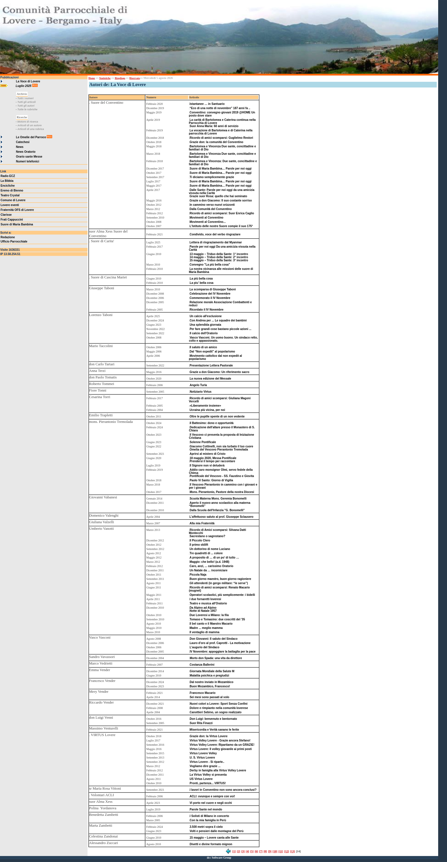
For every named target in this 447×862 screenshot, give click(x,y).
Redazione (8, 237)
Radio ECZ (8, 176)
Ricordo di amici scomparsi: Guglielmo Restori (221, 137)
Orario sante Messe (29, 156)
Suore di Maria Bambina (17, 224)
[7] (261, 851)
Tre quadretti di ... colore (206, 553)
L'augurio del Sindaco (204, 647)
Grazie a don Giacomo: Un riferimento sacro (219, 372)
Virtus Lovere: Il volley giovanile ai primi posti (221, 749)
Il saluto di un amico (203, 347)
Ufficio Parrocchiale (14, 241)
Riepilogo (120, 78)
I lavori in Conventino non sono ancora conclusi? (223, 789)
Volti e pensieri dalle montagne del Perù (216, 831)
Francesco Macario (203, 692)
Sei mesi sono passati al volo (209, 697)
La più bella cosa (201, 278)
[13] (292, 851)
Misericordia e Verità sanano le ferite (214, 729)
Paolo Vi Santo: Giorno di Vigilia (211, 480)
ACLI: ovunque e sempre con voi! (212, 796)
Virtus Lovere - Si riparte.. (207, 761)
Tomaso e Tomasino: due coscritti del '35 (217, 619)
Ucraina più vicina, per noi (207, 409)
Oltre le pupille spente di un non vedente (217, 416)
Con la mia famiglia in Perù (208, 820)
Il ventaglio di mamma (204, 632)
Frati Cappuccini (12, 219)
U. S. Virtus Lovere (202, 757)
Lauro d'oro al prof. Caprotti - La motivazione (220, 643)
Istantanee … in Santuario (207, 103)
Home (91, 78)
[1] (234, 851)
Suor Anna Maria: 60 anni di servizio (214, 126)
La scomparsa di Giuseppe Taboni (213, 289)
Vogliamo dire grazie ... (205, 766)
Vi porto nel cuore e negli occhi (211, 802)
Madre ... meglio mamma (206, 627)
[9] (269, 851)
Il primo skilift (199, 544)
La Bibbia (7, 180)
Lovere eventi (10, 205)
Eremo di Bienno (12, 190)
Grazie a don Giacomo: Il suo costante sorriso (221, 200)
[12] (286, 851)
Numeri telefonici (27, 161)
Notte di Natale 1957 (203, 610)
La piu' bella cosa (202, 282)
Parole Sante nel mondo (206, 809)
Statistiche (105, 78)
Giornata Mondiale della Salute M (212, 671)
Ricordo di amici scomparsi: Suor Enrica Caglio (222, 213)
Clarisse (6, 214)
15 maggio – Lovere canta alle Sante (214, 837)
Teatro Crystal (10, 195)
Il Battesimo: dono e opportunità (211, 423)
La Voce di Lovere (28, 81)
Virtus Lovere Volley (203, 753)
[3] (243, 851)
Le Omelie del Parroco (31, 137)
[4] (247, 851)
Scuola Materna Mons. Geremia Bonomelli (218, 498)
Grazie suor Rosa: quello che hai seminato (218, 196)
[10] (275, 851)
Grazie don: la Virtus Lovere (208, 736)
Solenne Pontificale (203, 442)
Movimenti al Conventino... (208, 221)
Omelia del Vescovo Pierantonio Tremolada (219, 449)
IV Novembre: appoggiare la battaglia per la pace (222, 651)
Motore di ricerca (27, 121)
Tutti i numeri (25, 98)
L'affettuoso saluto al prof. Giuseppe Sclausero (221, 516)
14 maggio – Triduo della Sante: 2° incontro (219, 257)
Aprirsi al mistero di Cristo (207, 453)
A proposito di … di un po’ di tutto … (214, 557)
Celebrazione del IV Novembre (210, 293)
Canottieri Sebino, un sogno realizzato (215, 712)
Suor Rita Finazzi (201, 723)
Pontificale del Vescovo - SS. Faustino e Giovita (222, 476)
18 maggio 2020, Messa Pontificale (213, 458)
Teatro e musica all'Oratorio (208, 603)
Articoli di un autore (29, 125)
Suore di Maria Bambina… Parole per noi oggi (220, 168)
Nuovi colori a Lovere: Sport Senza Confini (218, 703)
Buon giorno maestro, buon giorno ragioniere (220, 578)
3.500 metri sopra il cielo (206, 826)
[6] (256, 851)
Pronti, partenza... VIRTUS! (208, 783)
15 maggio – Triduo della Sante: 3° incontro (219, 260)
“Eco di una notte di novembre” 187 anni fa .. (220, 108)
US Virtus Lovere (201, 779)
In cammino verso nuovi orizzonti (212, 204)
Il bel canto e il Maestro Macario (211, 623)
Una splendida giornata (205, 324)
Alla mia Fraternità (202, 523)
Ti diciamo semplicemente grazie (212, 177)
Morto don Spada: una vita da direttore (216, 658)
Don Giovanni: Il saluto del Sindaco (213, 638)
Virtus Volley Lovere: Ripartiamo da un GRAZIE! (222, 744)
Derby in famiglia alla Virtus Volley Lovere (218, 770)
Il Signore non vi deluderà (207, 465)
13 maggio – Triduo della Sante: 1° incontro (219, 254)
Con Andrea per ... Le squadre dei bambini (218, 320)
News (19, 146)
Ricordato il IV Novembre (207, 309)
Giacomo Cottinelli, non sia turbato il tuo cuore (221, 446)
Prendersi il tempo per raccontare (212, 461)
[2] (238, 851)
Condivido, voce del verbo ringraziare (215, 234)
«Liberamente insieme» (205, 405)
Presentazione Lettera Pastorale (211, 365)
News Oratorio (25, 151)
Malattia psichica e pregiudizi (209, 675)
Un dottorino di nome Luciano (210, 549)
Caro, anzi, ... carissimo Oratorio (211, 566)
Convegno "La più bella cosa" (210, 264)
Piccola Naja (198, 574)
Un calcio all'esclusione (206, 316)
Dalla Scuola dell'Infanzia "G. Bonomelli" (217, 510)
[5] (252, 851)
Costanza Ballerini (202, 664)
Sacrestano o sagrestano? (207, 536)
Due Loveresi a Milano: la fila (209, 615)
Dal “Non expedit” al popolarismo (212, 351)
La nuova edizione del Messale (210, 378)
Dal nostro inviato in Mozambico (211, 682)
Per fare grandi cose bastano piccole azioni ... (220, 329)
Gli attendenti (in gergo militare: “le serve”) (219, 583)
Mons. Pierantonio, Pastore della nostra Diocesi (222, 492)
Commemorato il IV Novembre (210, 297)
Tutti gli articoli (26, 102)
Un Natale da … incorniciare (208, 570)
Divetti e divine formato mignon (211, 844)
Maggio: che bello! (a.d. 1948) (209, 561)
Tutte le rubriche (27, 109)
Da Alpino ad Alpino (203, 607)
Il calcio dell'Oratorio (204, 333)
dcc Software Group (219, 857)
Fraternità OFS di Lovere (17, 209)
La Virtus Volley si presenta (208, 774)
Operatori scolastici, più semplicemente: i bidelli (222, 594)
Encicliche (8, 185)
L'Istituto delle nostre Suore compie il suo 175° (221, 226)
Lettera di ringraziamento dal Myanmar (216, 242)
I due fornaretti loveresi (205, 599)
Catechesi (22, 142)
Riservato (134, 78)
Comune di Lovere (13, 200)
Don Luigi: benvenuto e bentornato (213, 718)
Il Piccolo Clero (200, 540)
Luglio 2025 (24, 85)
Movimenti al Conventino (206, 217)
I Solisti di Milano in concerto (209, 816)
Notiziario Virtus (201, 391)
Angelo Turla (198, 385)
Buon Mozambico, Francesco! (210, 686)
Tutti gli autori (25, 105)
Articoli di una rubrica (30, 129)
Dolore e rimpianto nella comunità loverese (219, 708)
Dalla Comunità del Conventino (211, 209)
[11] (281, 851)
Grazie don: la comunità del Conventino (216, 142)
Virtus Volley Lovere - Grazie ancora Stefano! (220, 740)
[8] (265, 851)
